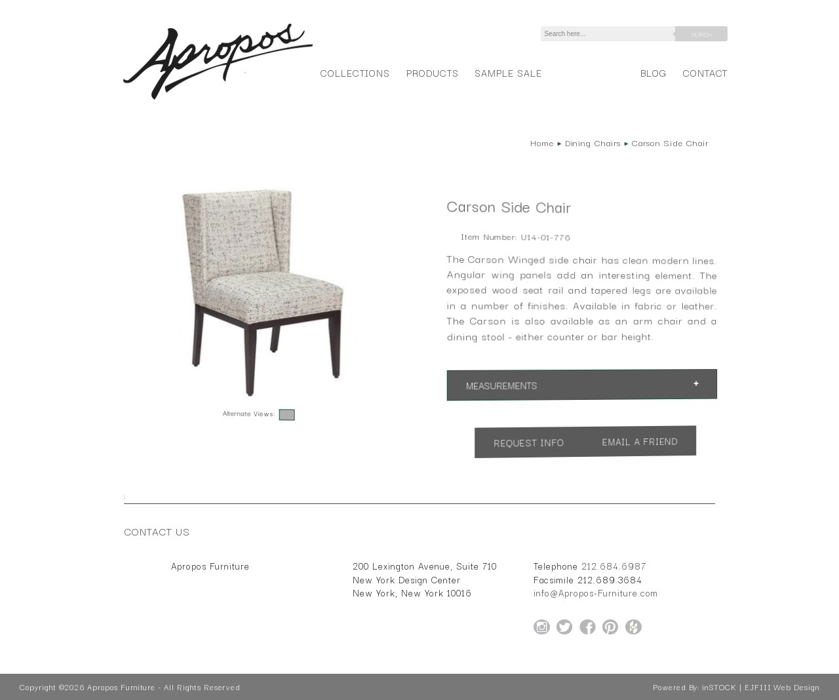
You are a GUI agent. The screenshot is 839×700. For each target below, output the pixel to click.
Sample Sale (508, 72)
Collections (355, 72)
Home (542, 142)
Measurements (501, 385)
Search (701, 34)
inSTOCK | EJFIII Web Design (760, 687)
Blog (653, 72)
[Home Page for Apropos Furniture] (218, 99)
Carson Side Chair (670, 142)
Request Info (529, 442)
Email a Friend (640, 441)
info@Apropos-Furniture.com (596, 592)
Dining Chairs (593, 142)
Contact (705, 72)
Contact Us (157, 531)
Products (432, 72)
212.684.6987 (613, 565)
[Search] (610, 33)
